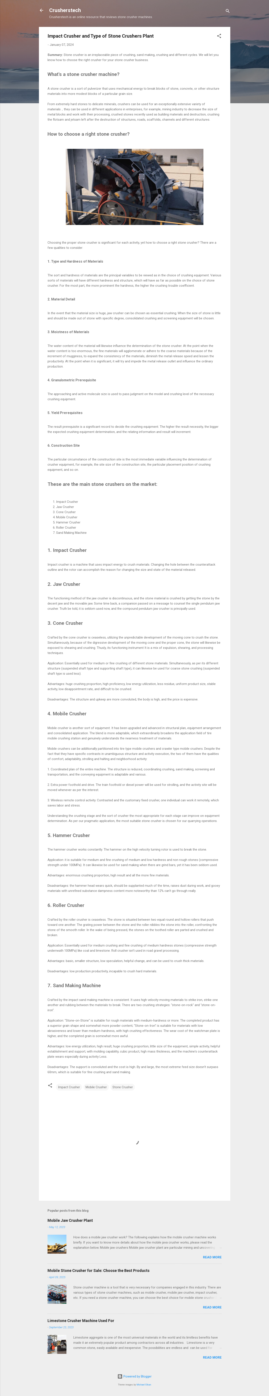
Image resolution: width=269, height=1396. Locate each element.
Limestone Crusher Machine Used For (81, 1320)
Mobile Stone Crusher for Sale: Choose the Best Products (98, 1270)
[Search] (227, 11)
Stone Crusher (122, 1087)
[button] (219, 36)
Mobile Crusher (96, 1087)
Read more (212, 1257)
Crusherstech (65, 10)
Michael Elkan (144, 1384)
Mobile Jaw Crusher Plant (70, 1220)
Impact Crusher (69, 1087)
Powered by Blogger (134, 1376)
